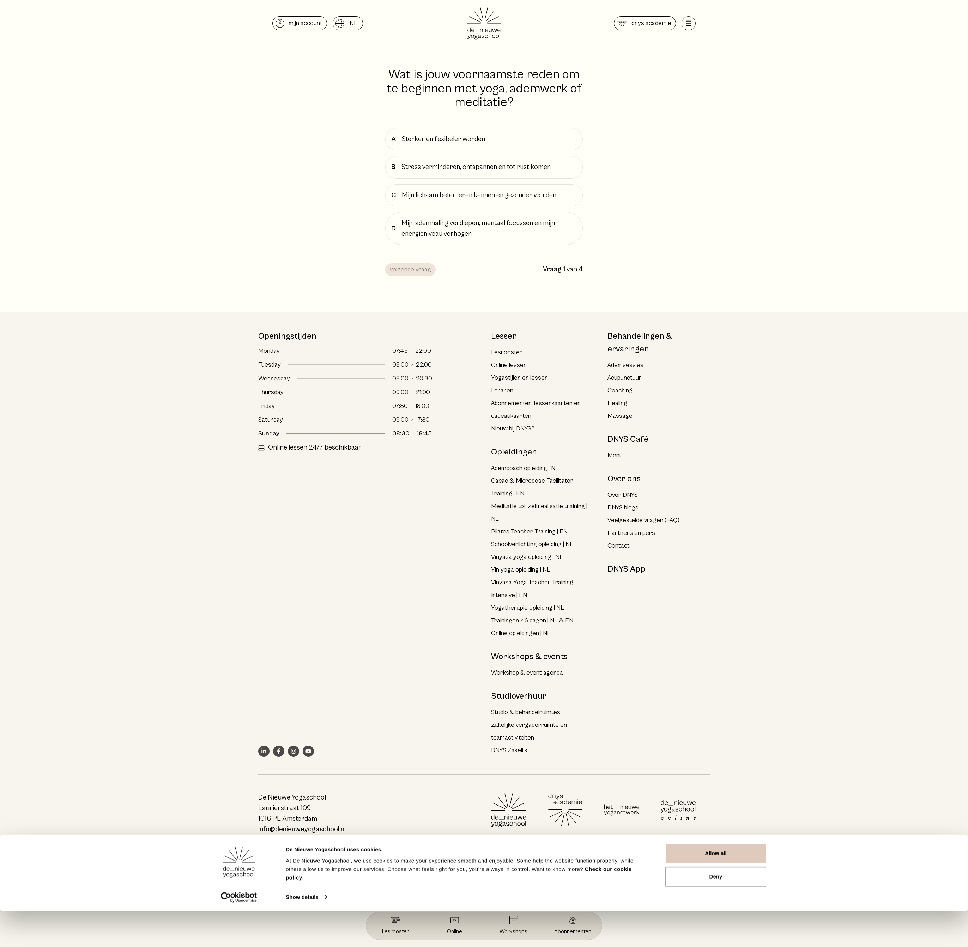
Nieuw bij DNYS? (512, 428)
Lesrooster (506, 352)
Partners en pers (631, 533)
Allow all (716, 890)
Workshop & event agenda (527, 672)
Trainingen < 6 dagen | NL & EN (532, 620)
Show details (302, 933)
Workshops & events (529, 657)
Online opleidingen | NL (521, 633)
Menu (615, 455)
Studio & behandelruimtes (525, 712)
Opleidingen (514, 452)
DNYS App (626, 569)
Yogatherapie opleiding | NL (527, 607)
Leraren (502, 390)
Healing (617, 403)
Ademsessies (625, 365)
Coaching (620, 390)
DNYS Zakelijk (509, 750)
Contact (618, 545)
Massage (620, 416)
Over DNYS (622, 495)
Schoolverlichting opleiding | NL (532, 544)
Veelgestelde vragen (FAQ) (643, 520)
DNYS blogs (623, 507)
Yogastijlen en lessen (519, 377)
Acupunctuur (624, 377)
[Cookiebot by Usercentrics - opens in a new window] (239, 933)
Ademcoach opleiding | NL (525, 468)
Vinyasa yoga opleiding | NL (527, 557)
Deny (715, 913)
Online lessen (509, 365)
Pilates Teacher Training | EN (529, 531)
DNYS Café (627, 439)
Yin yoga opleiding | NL (520, 569)
